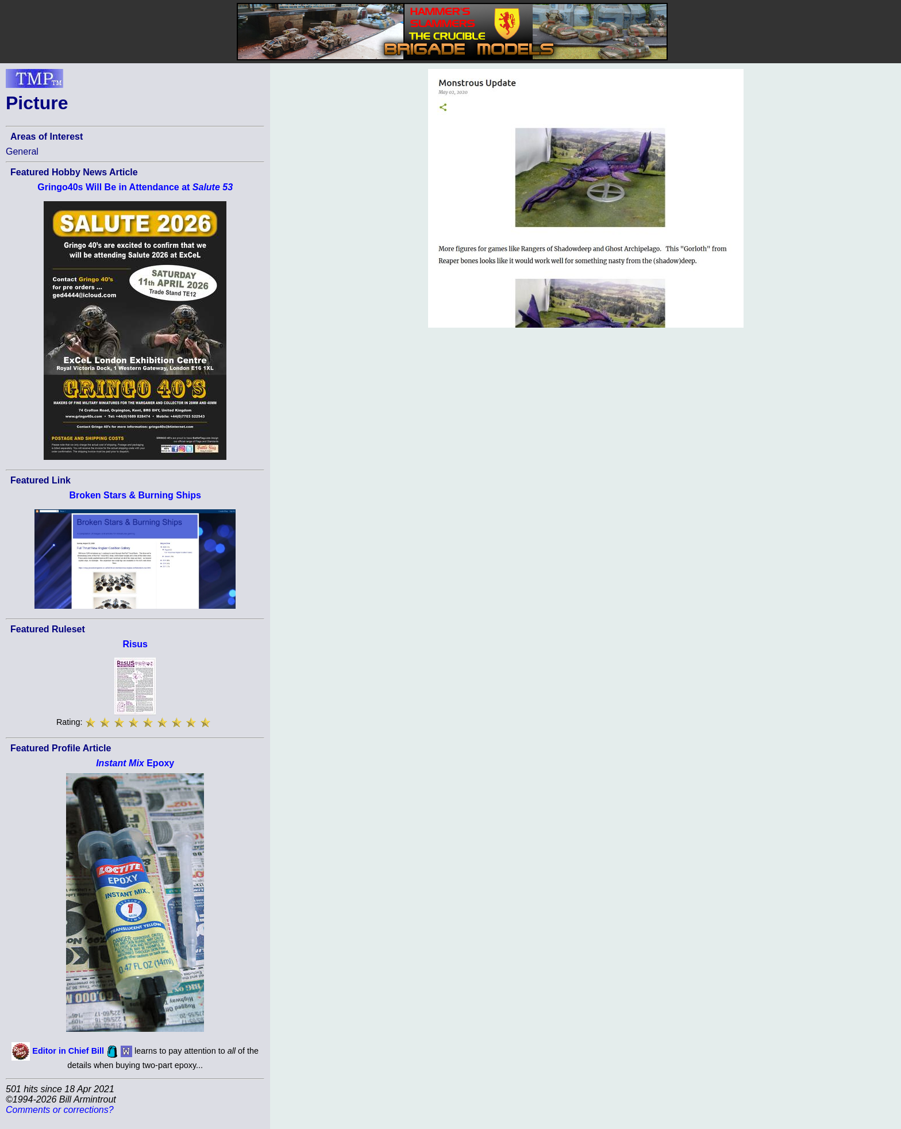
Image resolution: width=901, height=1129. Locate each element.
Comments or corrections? (60, 1110)
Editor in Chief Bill (68, 1050)
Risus (135, 644)
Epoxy (135, 763)
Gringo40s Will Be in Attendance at (135, 187)
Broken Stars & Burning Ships (135, 495)
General (22, 151)
